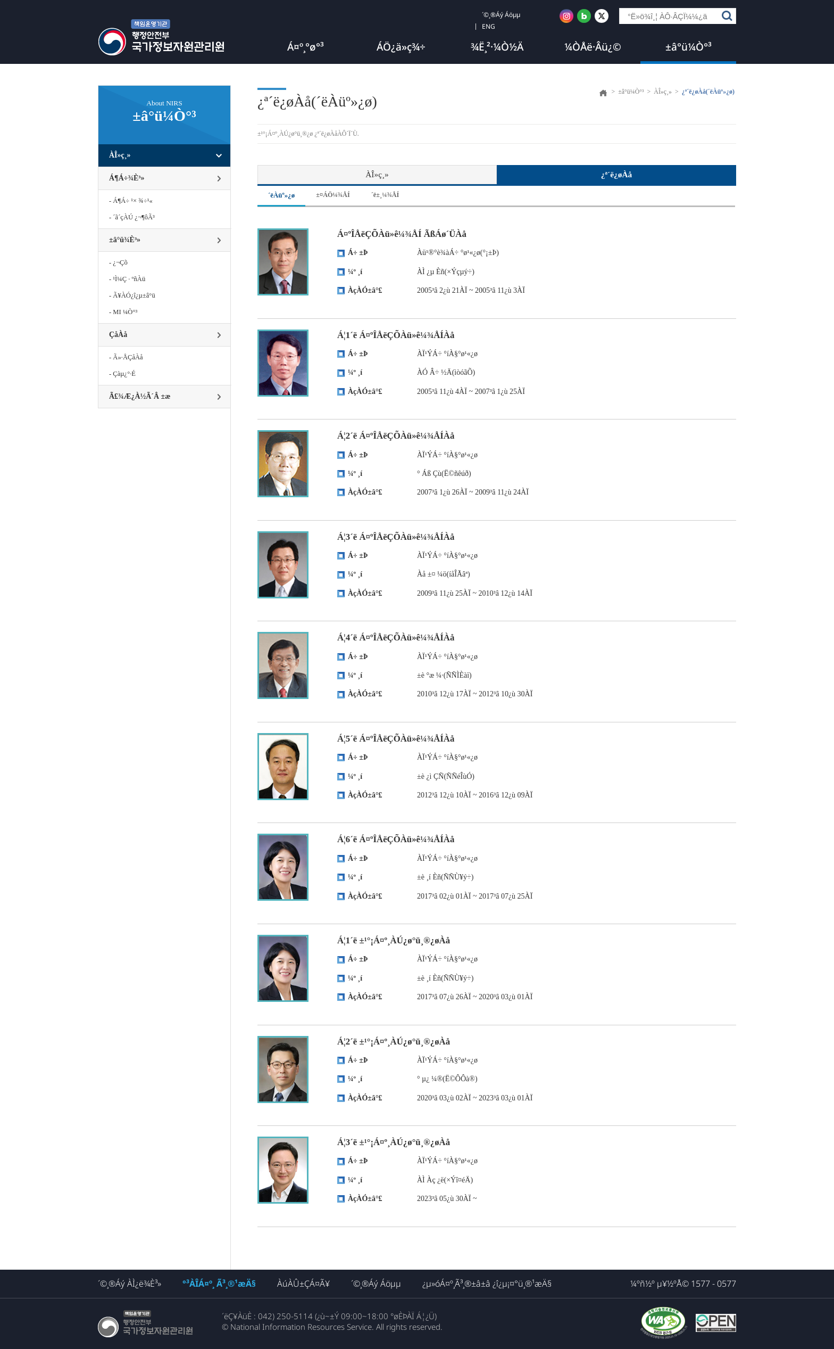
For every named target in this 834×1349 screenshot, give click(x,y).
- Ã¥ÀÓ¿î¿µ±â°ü (132, 295)
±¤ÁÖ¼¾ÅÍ (333, 195)
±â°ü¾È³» (124, 240)
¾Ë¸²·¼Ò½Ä (497, 47)
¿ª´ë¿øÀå (616, 174)
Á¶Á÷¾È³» (127, 178)
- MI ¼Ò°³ (123, 312)
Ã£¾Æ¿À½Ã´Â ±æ (139, 396)
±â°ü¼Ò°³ (688, 47)
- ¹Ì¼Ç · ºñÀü (127, 279)
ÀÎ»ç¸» (119, 155)
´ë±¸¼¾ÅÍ (385, 195)
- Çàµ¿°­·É (122, 373)
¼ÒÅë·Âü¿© (592, 47)
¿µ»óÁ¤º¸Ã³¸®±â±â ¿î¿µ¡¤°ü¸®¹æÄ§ (487, 1283)
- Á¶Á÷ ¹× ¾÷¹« (131, 200)
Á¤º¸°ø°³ (305, 47)
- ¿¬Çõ (118, 262)
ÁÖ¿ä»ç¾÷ (401, 47)
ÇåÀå (118, 335)
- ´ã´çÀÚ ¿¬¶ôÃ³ (132, 217)
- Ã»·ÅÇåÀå (126, 357)
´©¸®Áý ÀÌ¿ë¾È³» (129, 1283)
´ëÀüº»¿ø (281, 195)
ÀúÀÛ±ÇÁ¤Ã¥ (303, 1283)
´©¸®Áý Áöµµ (376, 1283)
